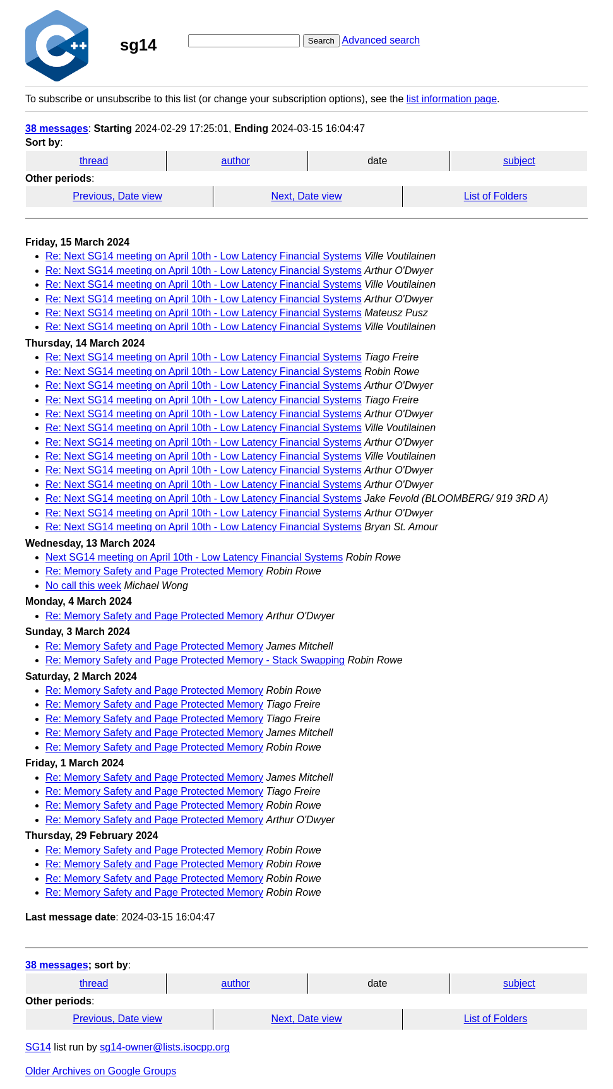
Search (321, 40)
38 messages (56, 128)
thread (94, 160)
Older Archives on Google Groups (100, 1071)
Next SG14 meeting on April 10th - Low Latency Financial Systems (194, 557)
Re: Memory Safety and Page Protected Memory (154, 571)
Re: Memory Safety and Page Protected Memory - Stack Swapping (195, 660)
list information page (452, 98)
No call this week (83, 585)
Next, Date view (306, 196)
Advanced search (381, 40)
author (236, 160)
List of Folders (495, 196)
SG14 (38, 1047)
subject (519, 160)
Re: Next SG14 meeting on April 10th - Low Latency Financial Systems (203, 256)
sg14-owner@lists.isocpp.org (165, 1047)
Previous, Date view (117, 196)
